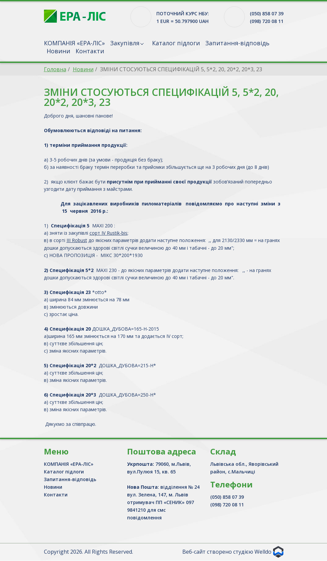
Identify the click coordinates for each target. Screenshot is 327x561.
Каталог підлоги (176, 43)
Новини (58, 51)
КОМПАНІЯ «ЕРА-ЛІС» (74, 43)
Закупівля (124, 43)
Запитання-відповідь (237, 43)
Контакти (90, 51)
